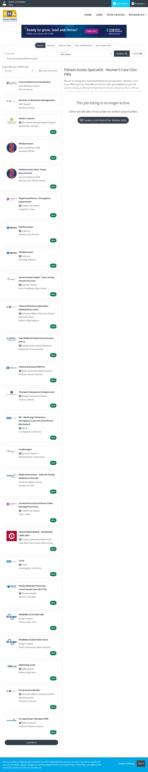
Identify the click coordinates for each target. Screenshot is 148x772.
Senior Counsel (27, 118)
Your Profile (116, 14)
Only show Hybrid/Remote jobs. (22, 58)
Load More (31, 742)
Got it (141, 763)
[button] (137, 53)
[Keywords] (31, 53)
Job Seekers (120, 3)
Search (40, 45)
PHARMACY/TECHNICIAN (31, 614)
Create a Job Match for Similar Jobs (103, 120)
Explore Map (65, 45)
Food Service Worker (29, 690)
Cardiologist (25, 449)
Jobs (99, 14)
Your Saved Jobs (103, 45)
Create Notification (48, 70)
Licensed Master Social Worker (35, 81)
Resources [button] (136, 14)
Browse (51, 45)
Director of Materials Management (37, 100)
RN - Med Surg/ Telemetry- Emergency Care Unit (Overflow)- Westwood (36, 421)
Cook (21, 560)
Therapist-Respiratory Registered (36, 391)
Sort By (8, 70)
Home (88, 14)
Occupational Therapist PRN (33, 718)
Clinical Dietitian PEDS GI (32, 366)
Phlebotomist (26, 143)
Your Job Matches (83, 45)
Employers (138, 3)
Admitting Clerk (27, 664)
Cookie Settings (126, 763)
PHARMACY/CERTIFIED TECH (33, 639)
